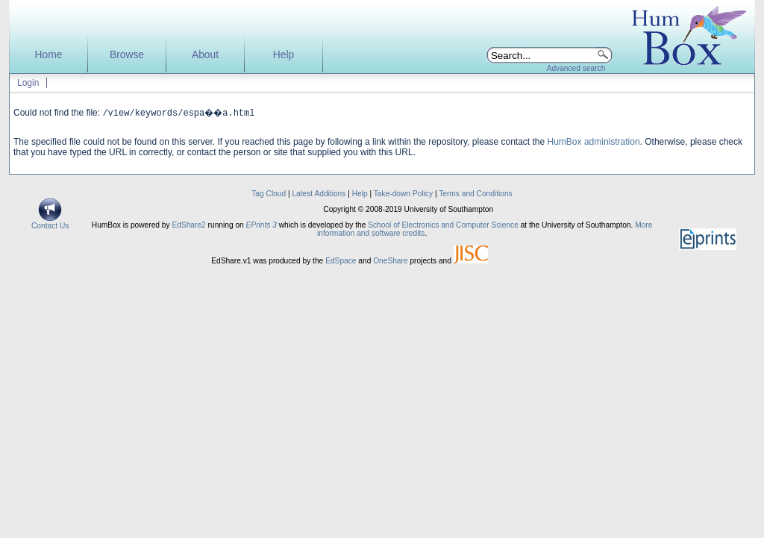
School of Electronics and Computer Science (443, 225)
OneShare (390, 261)
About (205, 54)
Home (49, 54)
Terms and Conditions (476, 194)
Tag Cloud (268, 194)
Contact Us (50, 222)
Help (283, 54)
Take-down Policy (403, 194)
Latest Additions (318, 194)
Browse (127, 54)
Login (28, 83)
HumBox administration (594, 142)
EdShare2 (188, 225)
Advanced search (576, 68)
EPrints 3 (261, 225)
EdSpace (340, 261)
